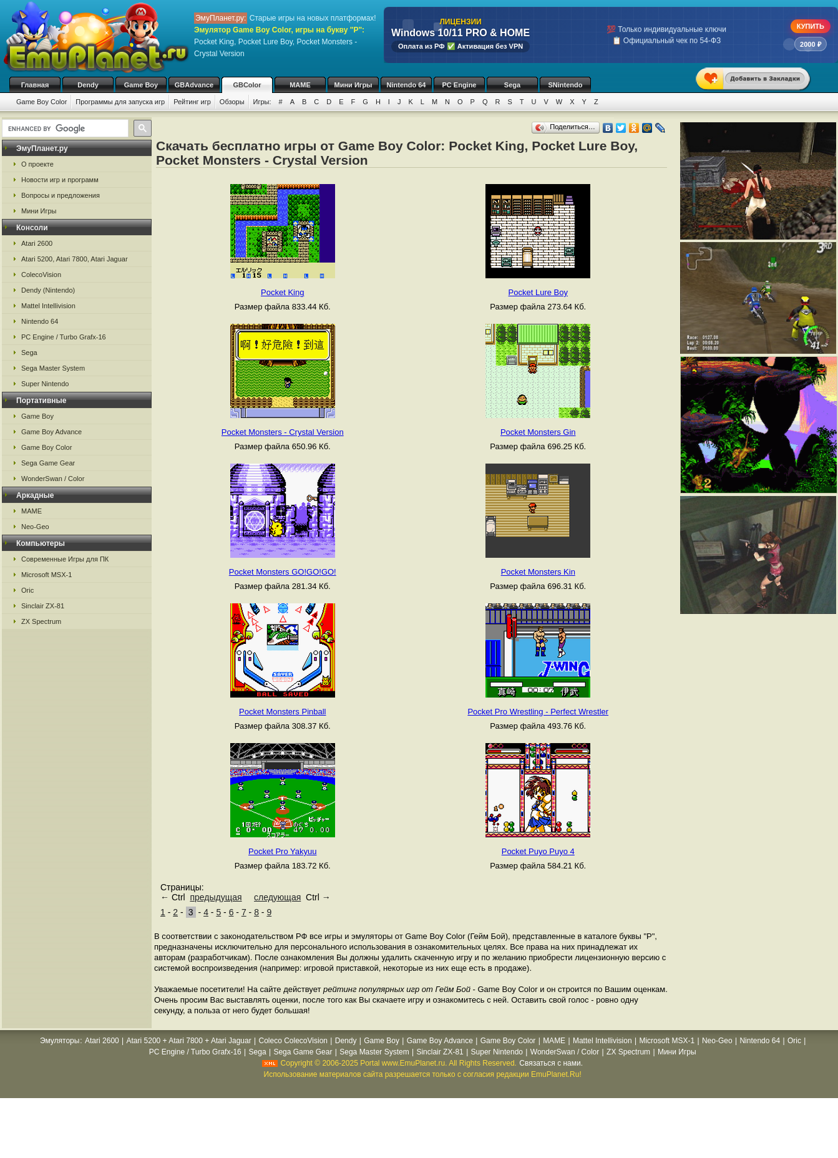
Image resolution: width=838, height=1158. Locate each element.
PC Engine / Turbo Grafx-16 (63, 337)
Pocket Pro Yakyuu (282, 851)
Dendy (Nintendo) (48, 290)
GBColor (247, 85)
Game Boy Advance (51, 431)
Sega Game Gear (48, 463)
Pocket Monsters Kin (538, 572)
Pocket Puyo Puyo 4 (538, 851)
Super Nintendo (45, 383)
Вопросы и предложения (60, 195)
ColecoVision (41, 274)
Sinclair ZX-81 (42, 606)
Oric (27, 590)
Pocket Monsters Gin (538, 432)
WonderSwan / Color (52, 478)
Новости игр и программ (60, 179)
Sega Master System (53, 368)
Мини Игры (353, 85)
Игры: (262, 101)
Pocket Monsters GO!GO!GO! (282, 572)
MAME (300, 85)
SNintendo (565, 85)
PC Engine (459, 85)
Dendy (88, 85)
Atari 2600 (36, 243)
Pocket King (282, 292)
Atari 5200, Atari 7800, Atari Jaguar (74, 259)
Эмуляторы (59, 1040)
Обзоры (232, 101)
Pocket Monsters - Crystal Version (283, 432)
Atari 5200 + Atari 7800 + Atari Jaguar (189, 1040)
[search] (64, 128)
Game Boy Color (41, 101)
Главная (35, 85)
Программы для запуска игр (120, 101)
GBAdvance (194, 85)
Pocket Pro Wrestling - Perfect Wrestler (537, 711)
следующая (277, 897)
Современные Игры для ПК (65, 559)
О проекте (37, 164)
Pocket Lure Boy (538, 292)
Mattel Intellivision (48, 305)
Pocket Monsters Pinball (282, 711)
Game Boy (141, 85)
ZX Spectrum (41, 621)
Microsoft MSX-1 (46, 574)
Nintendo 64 (406, 85)
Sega (512, 85)
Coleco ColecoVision (293, 1040)
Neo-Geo (35, 526)
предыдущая (215, 897)
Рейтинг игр (192, 101)
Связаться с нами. (551, 1063)
